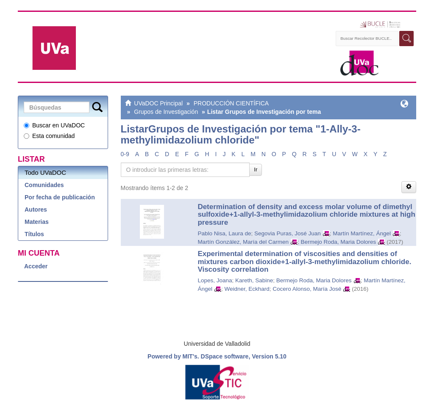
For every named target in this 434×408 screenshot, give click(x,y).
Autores (36, 209)
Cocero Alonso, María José (307, 289)
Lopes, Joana (215, 280)
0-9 (125, 154)
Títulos (34, 234)
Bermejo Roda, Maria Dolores (338, 242)
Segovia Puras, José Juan (287, 233)
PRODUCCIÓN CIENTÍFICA (231, 103)
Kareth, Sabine (254, 280)
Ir (255, 169)
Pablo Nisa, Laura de (224, 233)
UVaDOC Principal (158, 103)
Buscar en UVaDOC (54, 125)
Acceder (35, 266)
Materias (37, 221)
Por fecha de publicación (60, 197)
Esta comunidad (49, 135)
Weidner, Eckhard (246, 289)
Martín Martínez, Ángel (362, 233)
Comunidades (44, 185)
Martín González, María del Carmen (243, 242)
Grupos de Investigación (166, 111)
